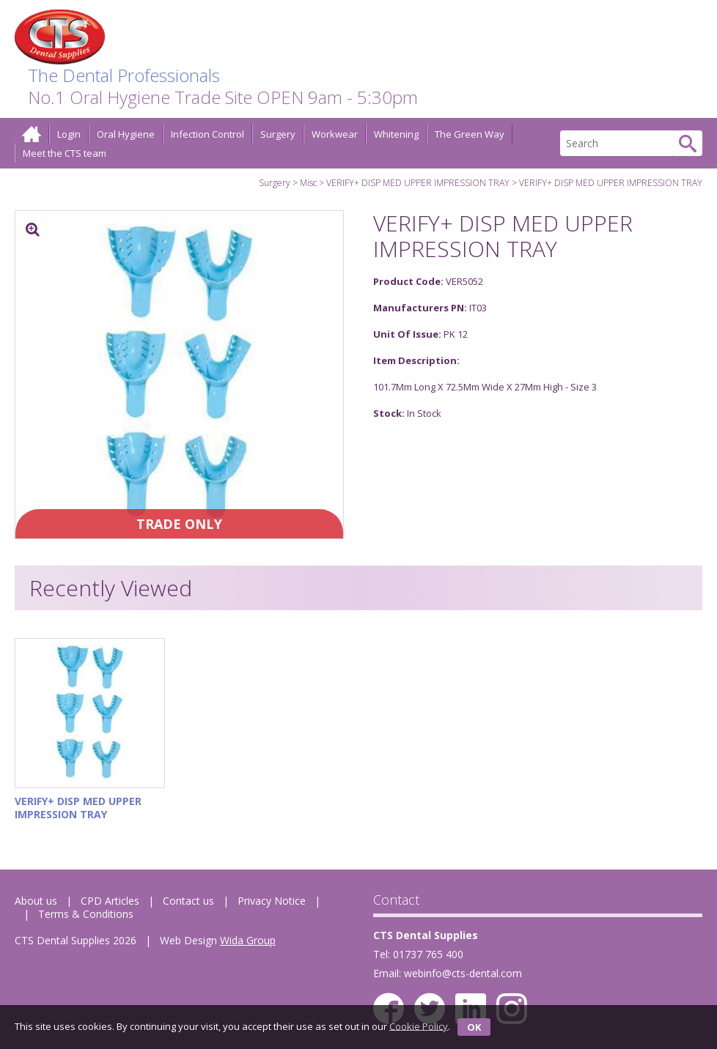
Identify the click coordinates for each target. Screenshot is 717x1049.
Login (69, 134)
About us (36, 901)
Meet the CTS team (64, 153)
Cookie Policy (418, 1025)
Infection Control (207, 134)
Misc (308, 183)
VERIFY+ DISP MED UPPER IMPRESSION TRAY (418, 183)
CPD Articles (110, 901)
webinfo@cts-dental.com (463, 973)
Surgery (277, 134)
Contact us (188, 901)
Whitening (396, 134)
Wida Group (248, 940)
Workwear (335, 134)
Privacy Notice (272, 901)
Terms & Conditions (85, 914)
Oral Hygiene (126, 134)
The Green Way (469, 134)
